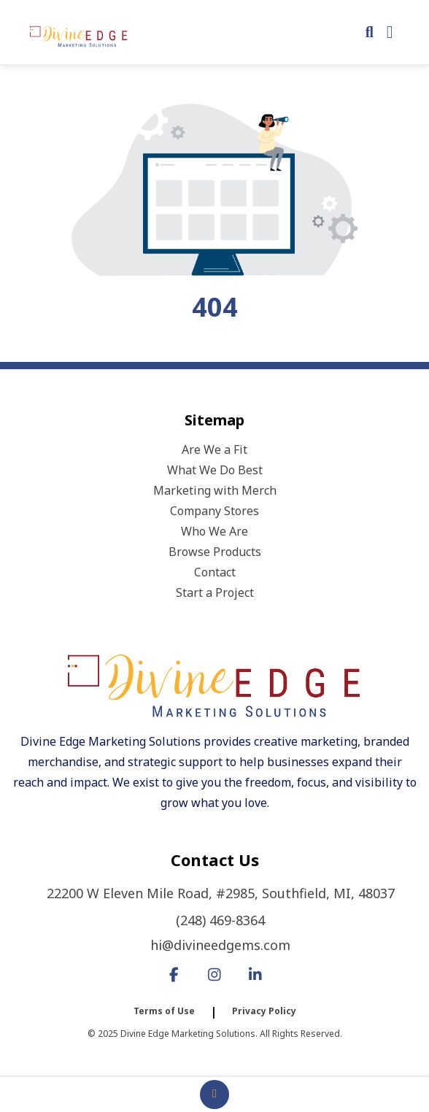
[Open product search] (369, 32)
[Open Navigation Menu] (390, 32)
